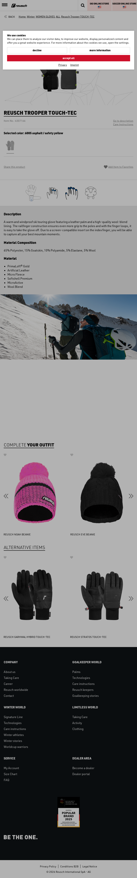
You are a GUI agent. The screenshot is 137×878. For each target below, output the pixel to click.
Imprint (74, 64)
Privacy (62, 64)
